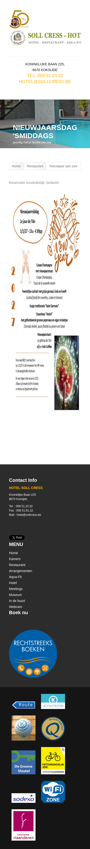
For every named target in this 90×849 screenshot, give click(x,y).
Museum (15, 595)
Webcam (15, 607)
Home (16, 166)
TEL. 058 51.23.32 (45, 75)
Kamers (15, 559)
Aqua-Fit (15, 577)
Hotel (13, 583)
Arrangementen (20, 571)
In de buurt (17, 601)
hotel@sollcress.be (45, 81)
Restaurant (35, 166)
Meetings (16, 589)
